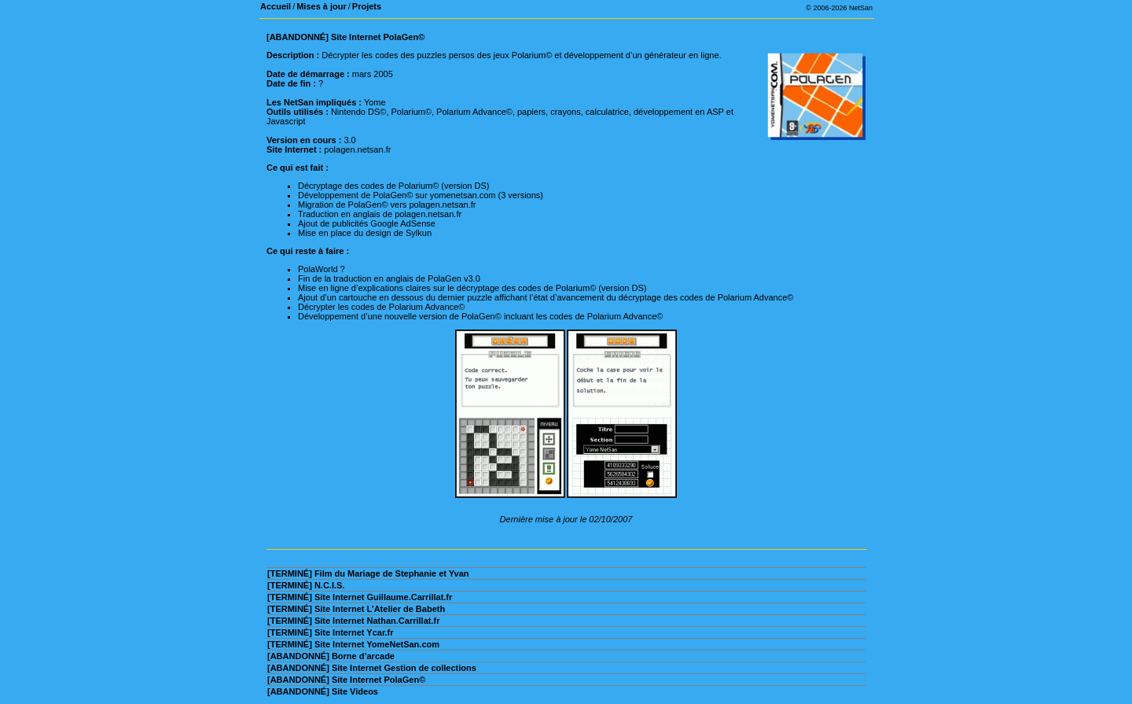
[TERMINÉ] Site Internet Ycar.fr (330, 632)
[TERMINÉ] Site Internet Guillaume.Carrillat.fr (359, 597)
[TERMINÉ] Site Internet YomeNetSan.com (353, 644)
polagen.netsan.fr (357, 149)
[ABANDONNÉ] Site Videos (322, 691)
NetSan (861, 8)
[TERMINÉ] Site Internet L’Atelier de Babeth (356, 609)
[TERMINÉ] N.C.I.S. (305, 585)
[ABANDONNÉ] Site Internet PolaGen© (346, 679)
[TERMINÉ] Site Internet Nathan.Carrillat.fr (353, 620)
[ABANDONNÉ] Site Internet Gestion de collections (371, 668)
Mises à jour (321, 6)
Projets (366, 6)
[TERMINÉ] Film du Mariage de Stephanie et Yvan (368, 573)
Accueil (275, 6)
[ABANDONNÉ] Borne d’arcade (331, 656)
